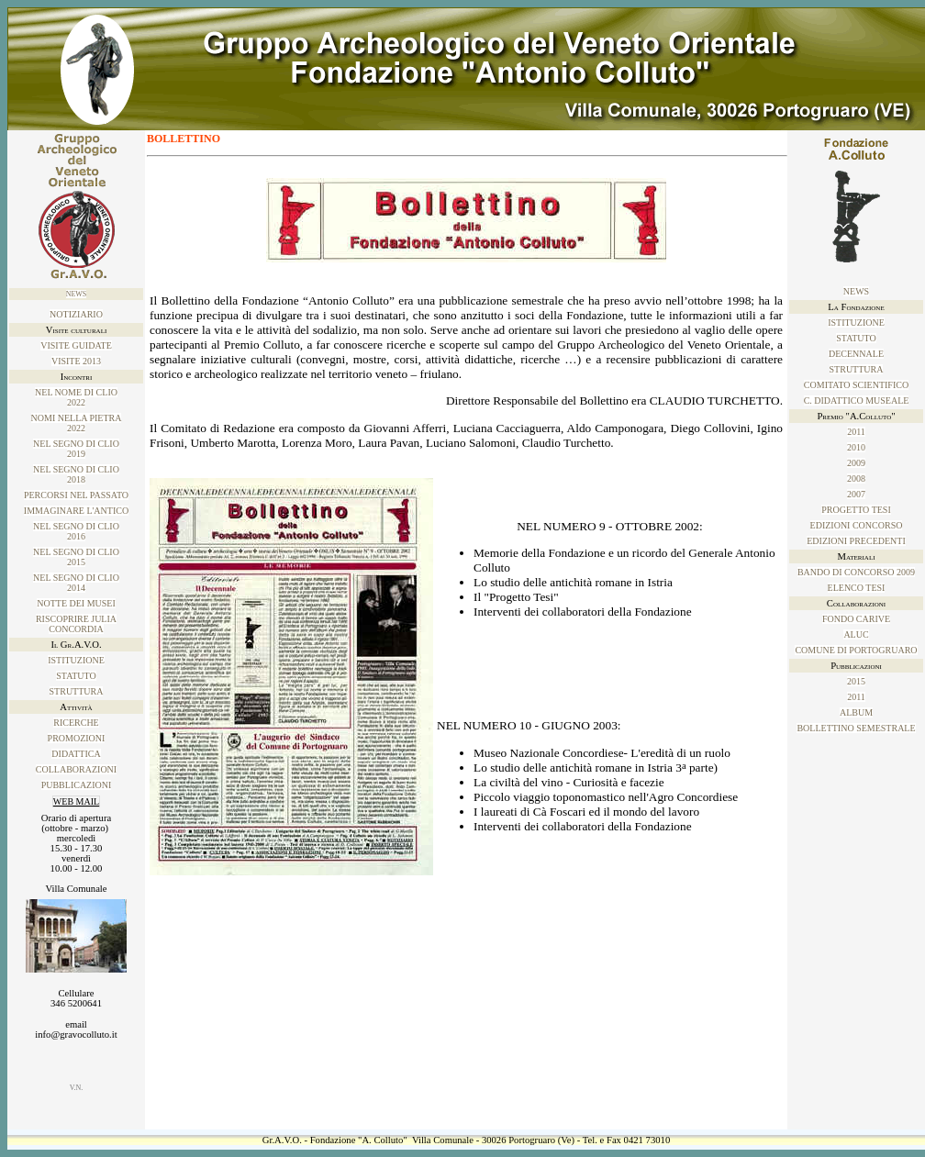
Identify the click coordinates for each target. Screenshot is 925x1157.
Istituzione (76, 660)
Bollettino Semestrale (856, 728)
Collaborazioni (76, 769)
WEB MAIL (76, 801)
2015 (856, 681)
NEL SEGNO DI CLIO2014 (76, 583)
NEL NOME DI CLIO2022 (76, 397)
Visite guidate (76, 345)
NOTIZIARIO (76, 314)
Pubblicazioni (76, 785)
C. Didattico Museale (856, 400)
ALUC (855, 634)
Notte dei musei (76, 603)
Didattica (75, 754)
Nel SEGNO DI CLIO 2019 (76, 449)
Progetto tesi (855, 510)
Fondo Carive (856, 619)
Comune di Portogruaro (856, 650)
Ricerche (75, 723)
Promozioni (77, 738)
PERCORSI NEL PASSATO (76, 495)
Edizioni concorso (856, 525)
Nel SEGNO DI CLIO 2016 (76, 531)
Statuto (75, 676)
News (76, 294)
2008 (856, 478)
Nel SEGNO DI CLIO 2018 (76, 474)
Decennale (856, 354)
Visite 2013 (76, 361)
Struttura (77, 691)
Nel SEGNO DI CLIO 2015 (76, 557)
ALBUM (856, 712)
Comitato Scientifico (856, 385)
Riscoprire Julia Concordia (76, 624)
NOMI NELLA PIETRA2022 (76, 423)
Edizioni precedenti (856, 541)
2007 (856, 494)
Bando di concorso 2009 (856, 572)
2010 (856, 447)
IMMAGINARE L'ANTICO (76, 511)
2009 (856, 463)
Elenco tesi (857, 588)
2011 (856, 432)
